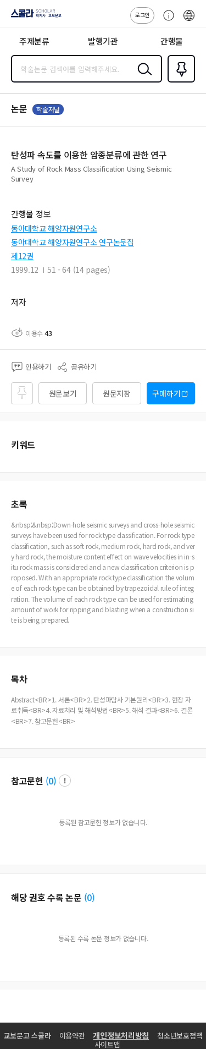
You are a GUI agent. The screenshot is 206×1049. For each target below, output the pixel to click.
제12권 (22, 255)
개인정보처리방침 (121, 1035)
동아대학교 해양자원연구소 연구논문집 (72, 242)
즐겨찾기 (179, 81)
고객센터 (166, 20)
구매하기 (166, 393)
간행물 (171, 41)
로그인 (142, 14)
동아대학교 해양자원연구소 (54, 228)
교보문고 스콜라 (27, 1035)
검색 (142, 77)
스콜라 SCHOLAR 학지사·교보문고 (33, 17)
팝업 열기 (65, 781)
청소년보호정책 (179, 1035)
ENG (189, 20)
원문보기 (63, 393)
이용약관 (72, 1035)
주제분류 (34, 41)
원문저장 (117, 393)
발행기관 (103, 41)
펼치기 (193, 182)
